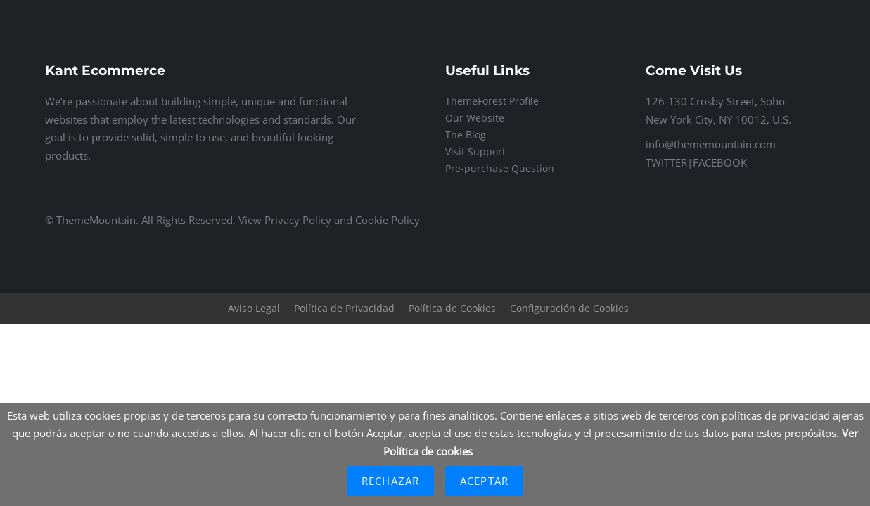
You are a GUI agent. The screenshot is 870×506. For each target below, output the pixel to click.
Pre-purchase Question (499, 168)
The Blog (465, 134)
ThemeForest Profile (492, 101)
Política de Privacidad (344, 308)
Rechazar (390, 481)
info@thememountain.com (711, 144)
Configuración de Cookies (569, 308)
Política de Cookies (452, 308)
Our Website (474, 117)
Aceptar (484, 481)
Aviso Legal (254, 308)
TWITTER (666, 162)
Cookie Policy (387, 220)
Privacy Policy (297, 220)
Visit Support (475, 151)
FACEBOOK (720, 162)
